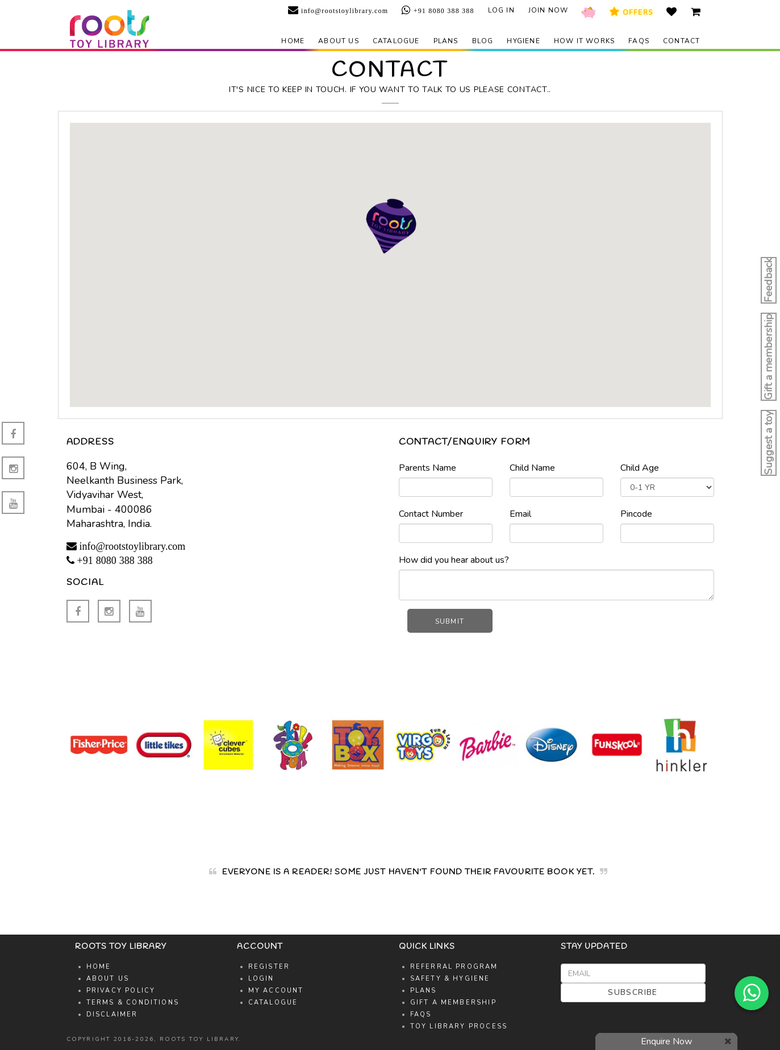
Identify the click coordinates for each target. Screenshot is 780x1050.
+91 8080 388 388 (442, 10)
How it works (584, 41)
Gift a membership (768, 357)
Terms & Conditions (133, 1002)
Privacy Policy (121, 990)
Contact (681, 41)
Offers (631, 12)
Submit (449, 621)
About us (338, 41)
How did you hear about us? (454, 560)
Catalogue (396, 41)
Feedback (768, 280)
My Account (276, 990)
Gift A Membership (453, 1002)
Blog (483, 41)
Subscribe (633, 992)
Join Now (548, 10)
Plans (445, 41)
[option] (98, 744)
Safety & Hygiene (450, 978)
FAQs (638, 41)
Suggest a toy (768, 443)
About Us (108, 978)
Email (520, 514)
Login (261, 978)
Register (269, 966)
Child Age (639, 468)
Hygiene (523, 41)
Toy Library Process (459, 1026)
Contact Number (431, 514)
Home (293, 41)
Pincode (636, 514)
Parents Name (427, 468)
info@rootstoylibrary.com (344, 10)
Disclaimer (112, 1014)
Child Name (532, 468)
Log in (501, 10)
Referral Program (454, 966)
